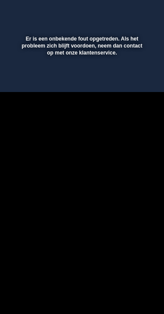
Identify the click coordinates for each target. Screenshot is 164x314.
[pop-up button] (117, 12)
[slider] (80, 80)
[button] (134, 12)
